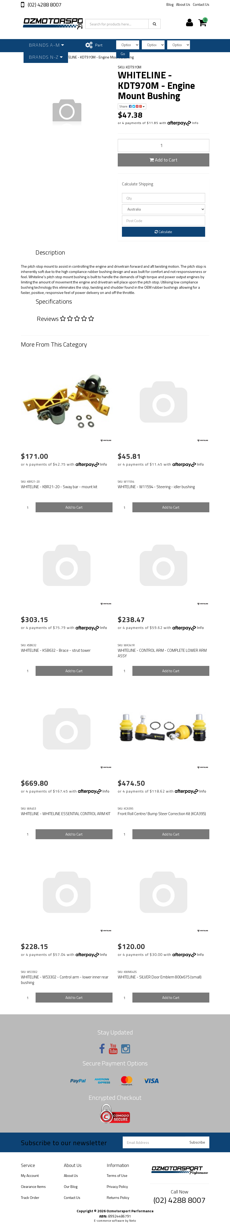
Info (195, 122)
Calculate (163, 231)
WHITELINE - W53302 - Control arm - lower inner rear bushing (64, 979)
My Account (30, 1175)
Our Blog (70, 1186)
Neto (132, 1221)
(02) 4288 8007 (44, 5)
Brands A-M (46, 45)
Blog (169, 4)
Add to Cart (163, 159)
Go (123, 53)
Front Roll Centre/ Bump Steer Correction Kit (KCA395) (162, 814)
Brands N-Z (46, 57)
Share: (132, 106)
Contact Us (201, 4)
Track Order (30, 1197)
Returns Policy (118, 1197)
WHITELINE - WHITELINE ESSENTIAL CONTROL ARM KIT (65, 814)
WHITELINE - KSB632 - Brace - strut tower (56, 650)
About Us (183, 4)
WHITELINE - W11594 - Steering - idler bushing (156, 487)
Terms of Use (117, 1175)
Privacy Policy (117, 1186)
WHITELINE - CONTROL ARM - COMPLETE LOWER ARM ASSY (162, 653)
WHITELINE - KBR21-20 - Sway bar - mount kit (59, 487)
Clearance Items (33, 1186)
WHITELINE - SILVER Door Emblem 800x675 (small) (159, 977)
